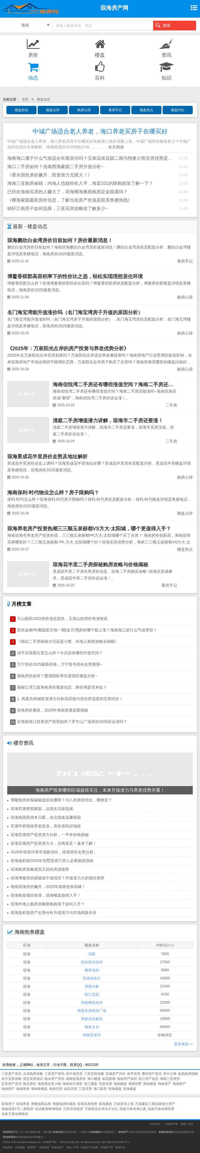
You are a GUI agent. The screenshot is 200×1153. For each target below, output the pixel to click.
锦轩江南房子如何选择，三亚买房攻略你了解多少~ (57, 208)
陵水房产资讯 (54, 1079)
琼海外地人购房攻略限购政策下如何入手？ (48, 904)
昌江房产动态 (148, 1079)
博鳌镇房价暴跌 (64, 1104)
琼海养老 (23, 1104)
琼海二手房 (72, 1147)
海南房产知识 (127, 1079)
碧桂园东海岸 (92, 962)
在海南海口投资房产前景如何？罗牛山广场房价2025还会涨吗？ (72, 721)
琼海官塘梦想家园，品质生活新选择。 (44, 808)
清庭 (91, 954)
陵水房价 (29, 1084)
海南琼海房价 (76, 1079)
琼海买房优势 (87, 1104)
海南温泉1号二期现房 (17, 1109)
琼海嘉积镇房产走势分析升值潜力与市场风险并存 (54, 912)
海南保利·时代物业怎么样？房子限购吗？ (53, 492)
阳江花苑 (92, 994)
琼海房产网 (171, 1124)
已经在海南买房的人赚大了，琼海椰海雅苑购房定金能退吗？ (67, 191)
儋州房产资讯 (152, 1074)
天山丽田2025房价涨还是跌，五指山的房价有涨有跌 (62, 618)
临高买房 (70, 1089)
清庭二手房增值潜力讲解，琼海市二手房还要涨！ (108, 420)
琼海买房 (120, 1147)
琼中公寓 (170, 1074)
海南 (25, 25)
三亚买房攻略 (94, 1074)
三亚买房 (85, 1089)
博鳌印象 (92, 986)
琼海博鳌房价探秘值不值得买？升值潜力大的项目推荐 (57, 878)
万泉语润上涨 (124, 1104)
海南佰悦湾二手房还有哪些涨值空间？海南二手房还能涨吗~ (119, 384)
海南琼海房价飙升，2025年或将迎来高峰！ (48, 886)
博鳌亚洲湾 (92, 1035)
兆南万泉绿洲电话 (14, 1114)
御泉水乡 (92, 1027)
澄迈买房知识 (33, 1079)
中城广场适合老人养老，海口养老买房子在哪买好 (100, 131)
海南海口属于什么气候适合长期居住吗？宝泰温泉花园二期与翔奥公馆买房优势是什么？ (94, 158)
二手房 (171, 405)
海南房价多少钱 (49, 1084)
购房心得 (84, 110)
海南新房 (23, 1089)
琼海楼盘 (115, 1089)
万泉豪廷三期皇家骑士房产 (155, 1104)
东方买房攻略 (11, 1079)
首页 (25, 99)
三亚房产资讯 (11, 1074)
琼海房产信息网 (89, 1147)
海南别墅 (135, 1084)
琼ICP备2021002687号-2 (115, 1142)
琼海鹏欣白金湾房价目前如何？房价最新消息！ (60, 240)
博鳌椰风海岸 (92, 1003)
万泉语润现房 (73, 1109)
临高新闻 (108, 1079)
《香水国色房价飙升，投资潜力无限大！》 (49, 175)
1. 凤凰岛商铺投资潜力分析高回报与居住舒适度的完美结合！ (70, 698)
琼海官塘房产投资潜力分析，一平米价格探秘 (50, 834)
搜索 (162, 25)
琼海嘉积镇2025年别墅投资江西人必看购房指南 (52, 860)
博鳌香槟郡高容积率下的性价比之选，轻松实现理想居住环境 (75, 276)
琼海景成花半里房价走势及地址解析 (47, 456)
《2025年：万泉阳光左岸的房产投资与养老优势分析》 (68, 348)
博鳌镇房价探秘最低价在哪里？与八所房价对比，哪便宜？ (61, 800)
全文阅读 (116, 147)
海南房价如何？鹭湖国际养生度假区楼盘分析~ (57, 676)
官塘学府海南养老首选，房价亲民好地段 (46, 826)
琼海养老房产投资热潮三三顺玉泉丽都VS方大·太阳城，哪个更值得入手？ (89, 528)
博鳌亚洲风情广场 (91, 1011)
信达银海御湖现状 (48, 1109)
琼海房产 (32, 1147)
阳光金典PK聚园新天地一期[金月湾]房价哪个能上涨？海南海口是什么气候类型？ (87, 630)
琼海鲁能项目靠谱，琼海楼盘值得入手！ (46, 895)
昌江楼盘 (90, 1084)
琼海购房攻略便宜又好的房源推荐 (40, 869)
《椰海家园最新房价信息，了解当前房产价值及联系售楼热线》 (69, 200)
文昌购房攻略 (33, 1074)
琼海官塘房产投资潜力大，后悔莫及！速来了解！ (54, 843)
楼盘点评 (52, 110)
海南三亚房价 (170, 1079)
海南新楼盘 (39, 1089)
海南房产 (164, 1084)
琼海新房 (44, 1147)
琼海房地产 (57, 1147)
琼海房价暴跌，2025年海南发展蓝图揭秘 (52, 710)
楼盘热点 (146, 110)
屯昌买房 (105, 1084)
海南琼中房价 (72, 1084)
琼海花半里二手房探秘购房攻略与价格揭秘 (100, 564)
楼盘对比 (177, 110)
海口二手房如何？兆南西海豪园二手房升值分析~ (55, 166)
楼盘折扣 (21, 110)
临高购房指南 (188, 1074)
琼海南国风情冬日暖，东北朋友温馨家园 (46, 817)
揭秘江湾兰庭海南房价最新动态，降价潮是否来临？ (62, 687)
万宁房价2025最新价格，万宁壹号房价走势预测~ (59, 664)
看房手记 (115, 110)
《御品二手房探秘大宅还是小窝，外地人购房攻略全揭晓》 (68, 641)
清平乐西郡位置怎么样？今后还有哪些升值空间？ (60, 653)
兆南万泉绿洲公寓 (132, 1109)
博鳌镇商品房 (41, 1104)
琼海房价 (8, 1147)
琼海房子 (8, 1104)
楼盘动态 (43, 99)
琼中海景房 (74, 1074)
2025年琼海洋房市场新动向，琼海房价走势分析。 (54, 852)
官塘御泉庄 (92, 978)
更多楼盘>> (183, 1044)
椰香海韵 (92, 970)
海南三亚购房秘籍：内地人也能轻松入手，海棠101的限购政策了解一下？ (80, 183)
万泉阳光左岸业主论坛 (101, 1109)
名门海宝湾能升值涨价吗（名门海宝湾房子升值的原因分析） (75, 312)
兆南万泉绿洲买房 (161, 1109)
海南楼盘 (120, 1084)
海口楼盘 (94, 1079)
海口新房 (100, 1089)
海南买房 (55, 1089)
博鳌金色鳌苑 (92, 1019)
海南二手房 (186, 1124)
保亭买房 (133, 1074)
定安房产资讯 (11, 1084)
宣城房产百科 (115, 1074)
